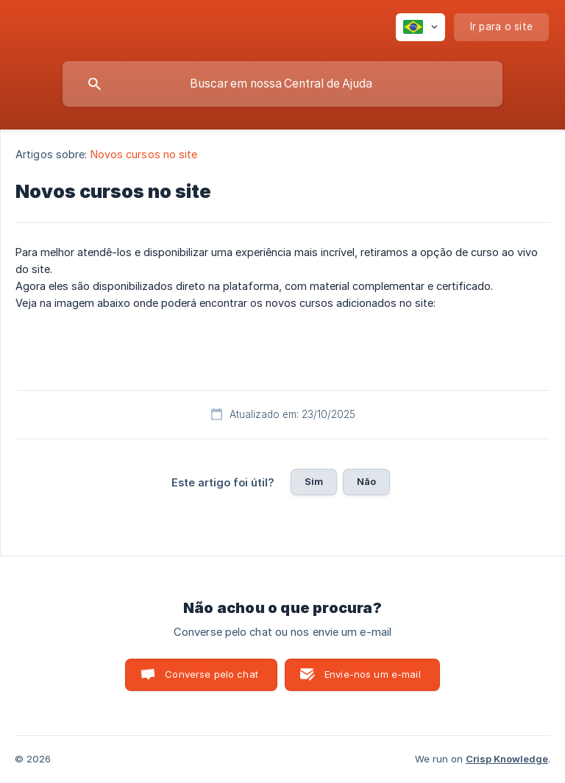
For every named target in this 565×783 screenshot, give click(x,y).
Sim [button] (314, 481)
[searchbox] (282, 84)
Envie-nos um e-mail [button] (372, 674)
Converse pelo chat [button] (211, 674)
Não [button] (366, 481)
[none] (420, 27)
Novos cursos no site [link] (144, 154)
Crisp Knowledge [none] (507, 759)
